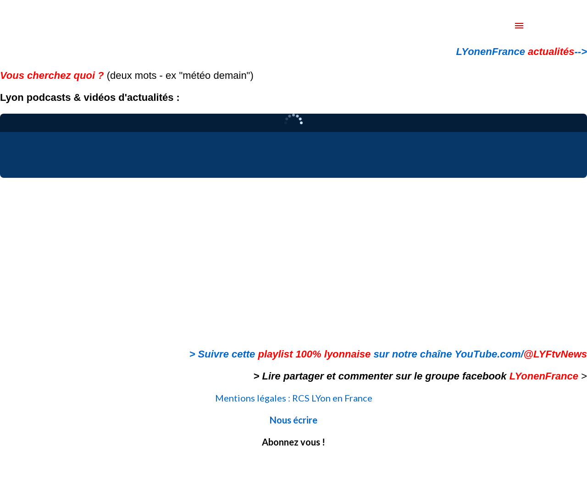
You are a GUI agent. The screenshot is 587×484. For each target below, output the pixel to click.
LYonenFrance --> (521, 51)
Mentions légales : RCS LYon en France (293, 397)
